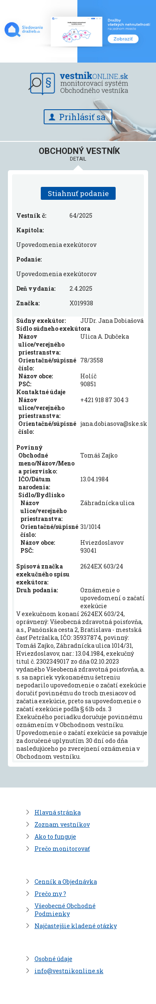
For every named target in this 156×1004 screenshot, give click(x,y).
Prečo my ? (50, 894)
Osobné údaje (53, 959)
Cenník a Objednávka (66, 882)
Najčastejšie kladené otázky (76, 926)
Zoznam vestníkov (62, 824)
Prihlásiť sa (82, 116)
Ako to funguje (55, 836)
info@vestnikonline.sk (69, 971)
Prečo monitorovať (62, 849)
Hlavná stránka (58, 812)
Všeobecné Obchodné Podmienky (65, 910)
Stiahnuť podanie (78, 193)
